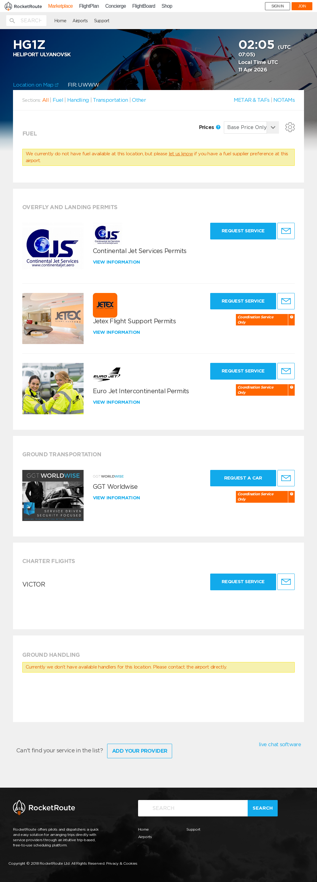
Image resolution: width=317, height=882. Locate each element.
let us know (181, 154)
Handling (78, 100)
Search (263, 808)
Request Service (243, 231)
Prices (209, 127)
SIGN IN (277, 6)
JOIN (302, 6)
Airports (80, 20)
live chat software (280, 744)
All (45, 100)
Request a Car (243, 478)
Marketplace (60, 6)
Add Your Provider (139, 751)
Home (60, 20)
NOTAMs (284, 100)
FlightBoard (143, 6)
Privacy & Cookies (121, 863)
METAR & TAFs (252, 100)
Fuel (58, 100)
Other (139, 100)
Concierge (115, 6)
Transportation (110, 100)
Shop (167, 6)
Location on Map (36, 85)
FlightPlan (89, 6)
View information (117, 262)
